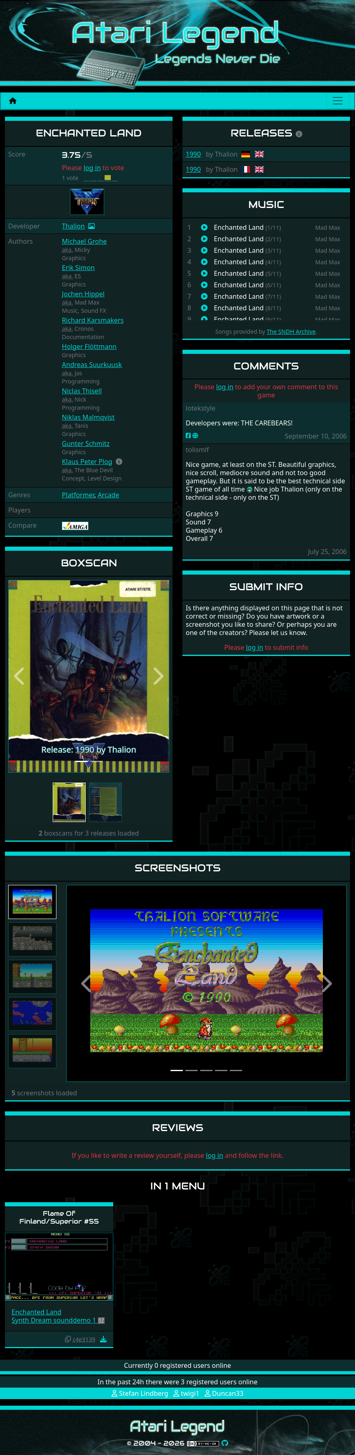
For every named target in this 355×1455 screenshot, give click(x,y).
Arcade (108, 494)
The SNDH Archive (290, 331)
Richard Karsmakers (93, 320)
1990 (193, 154)
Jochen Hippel (83, 293)
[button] (119, 461)
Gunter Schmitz (86, 443)
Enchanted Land (36, 1311)
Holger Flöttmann (89, 346)
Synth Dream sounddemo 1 (55, 1320)
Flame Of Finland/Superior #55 (59, 1217)
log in (92, 167)
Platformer (78, 494)
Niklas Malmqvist (88, 417)
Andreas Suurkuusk (92, 364)
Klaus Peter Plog (87, 461)
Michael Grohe (84, 241)
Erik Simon (78, 267)
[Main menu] (337, 100)
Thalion (73, 226)
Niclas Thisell (82, 390)
